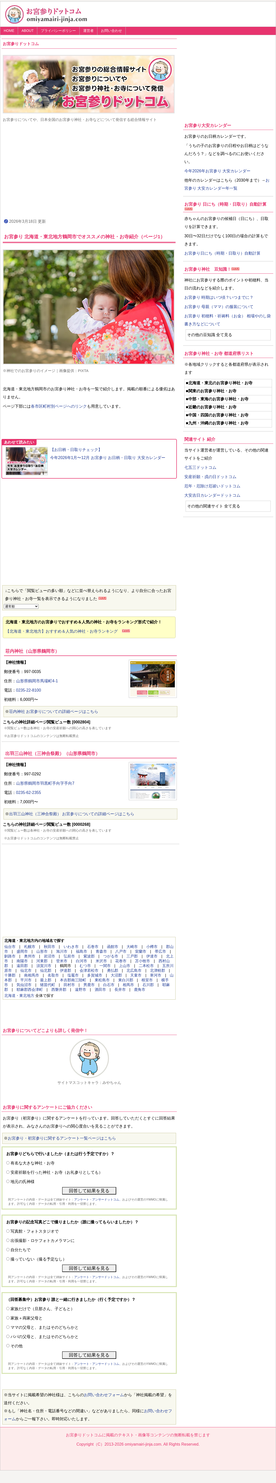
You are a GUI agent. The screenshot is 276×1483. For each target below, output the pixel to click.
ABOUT (28, 31)
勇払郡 (112, 970)
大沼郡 (116, 975)
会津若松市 (89, 970)
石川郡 (148, 985)
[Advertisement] (89, 170)
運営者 (88, 31)
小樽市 (152, 946)
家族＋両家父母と (27, 1318)
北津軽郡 (157, 970)
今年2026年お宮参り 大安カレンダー (217, 171)
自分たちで (21, 1250)
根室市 (147, 980)
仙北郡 (45, 970)
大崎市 (132, 946)
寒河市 (155, 975)
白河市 (81, 961)
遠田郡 (22, 965)
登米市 (61, 961)
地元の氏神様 (23, 1181)
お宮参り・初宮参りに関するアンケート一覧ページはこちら (62, 1138)
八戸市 (120, 951)
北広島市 (134, 970)
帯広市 (160, 951)
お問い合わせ (111, 31)
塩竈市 (73, 975)
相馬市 (128, 985)
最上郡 (45, 980)
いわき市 (71, 946)
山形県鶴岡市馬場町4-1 (37, 681)
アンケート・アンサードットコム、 (98, 1199)
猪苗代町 (47, 985)
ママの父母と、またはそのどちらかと (45, 1327)
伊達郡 (65, 970)
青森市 (101, 951)
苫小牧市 (142, 961)
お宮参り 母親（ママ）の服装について (218, 307)
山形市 (42, 951)
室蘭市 (140, 951)
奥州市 (29, 956)
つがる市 (110, 956)
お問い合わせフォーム (104, 1395)
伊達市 (152, 956)
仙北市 (26, 970)
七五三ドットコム (200, 467)
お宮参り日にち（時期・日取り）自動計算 (222, 253)
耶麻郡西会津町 (30, 989)
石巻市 (92, 946)
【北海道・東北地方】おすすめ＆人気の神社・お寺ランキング (64, 631)
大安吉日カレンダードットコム (212, 495)
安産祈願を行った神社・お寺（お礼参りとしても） (57, 1172)
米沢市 (101, 961)
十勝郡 (10, 975)
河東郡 (42, 961)
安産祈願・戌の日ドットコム (210, 477)
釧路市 (10, 956)
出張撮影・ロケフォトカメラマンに (43, 1240)
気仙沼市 (24, 985)
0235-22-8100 (28, 690)
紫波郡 (89, 956)
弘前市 (69, 956)
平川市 (26, 980)
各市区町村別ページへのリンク (59, 406)
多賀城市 (94, 975)
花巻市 (120, 961)
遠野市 (80, 989)
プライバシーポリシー (58, 31)
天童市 (136, 975)
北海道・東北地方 (19, 995)
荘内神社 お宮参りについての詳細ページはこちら (53, 711)
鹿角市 (139, 989)
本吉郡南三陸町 (73, 980)
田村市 (69, 985)
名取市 (53, 975)
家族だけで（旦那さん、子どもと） (43, 1309)
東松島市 (102, 980)
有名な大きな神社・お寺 (33, 1163)
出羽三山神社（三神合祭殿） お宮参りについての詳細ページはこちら (71, 814)
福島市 (81, 951)
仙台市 (10, 946)
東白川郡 (125, 980)
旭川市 (61, 951)
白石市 (108, 985)
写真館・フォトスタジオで (35, 1231)
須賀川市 (43, 965)
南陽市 (22, 961)
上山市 (124, 965)
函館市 (112, 946)
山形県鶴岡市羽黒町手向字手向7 (45, 783)
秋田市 (49, 946)
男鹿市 (89, 985)
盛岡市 (22, 951)
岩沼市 (49, 956)
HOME (9, 31)
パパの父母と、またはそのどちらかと (45, 1336)
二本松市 (146, 965)
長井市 (120, 989)
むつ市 (85, 965)
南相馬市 (31, 975)
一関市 (105, 965)
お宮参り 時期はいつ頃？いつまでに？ (218, 297)
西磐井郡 (58, 989)
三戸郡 (132, 956)
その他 (17, 1346)
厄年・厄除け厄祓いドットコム (212, 486)
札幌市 (29, 946)
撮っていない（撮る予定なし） (39, 1259)
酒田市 (100, 989)
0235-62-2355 (28, 792)
